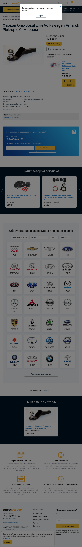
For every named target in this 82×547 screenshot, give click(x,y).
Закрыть (41, 16)
